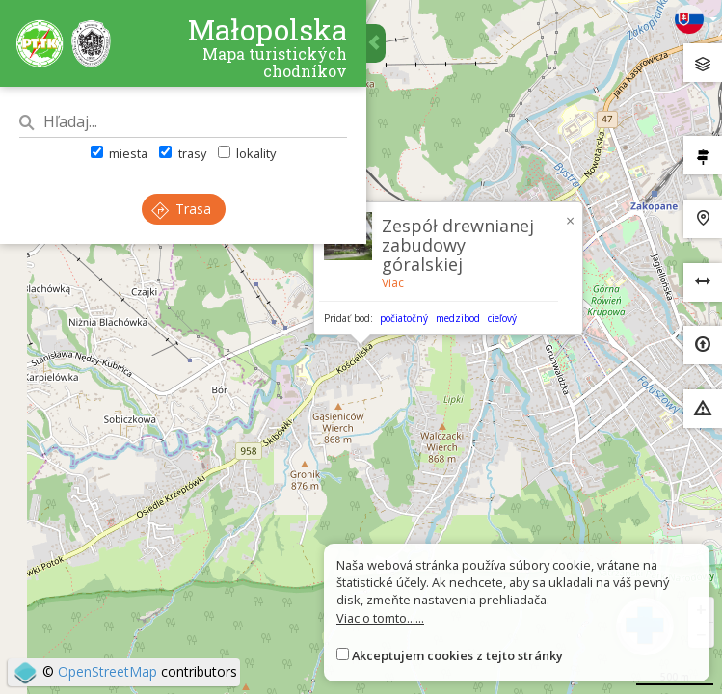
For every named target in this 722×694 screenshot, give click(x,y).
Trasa (181, 209)
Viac (393, 283)
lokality (247, 153)
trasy (182, 153)
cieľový (502, 318)
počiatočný (404, 318)
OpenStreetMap (107, 671)
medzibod (458, 318)
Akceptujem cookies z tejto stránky (457, 655)
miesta (119, 153)
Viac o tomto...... (380, 618)
